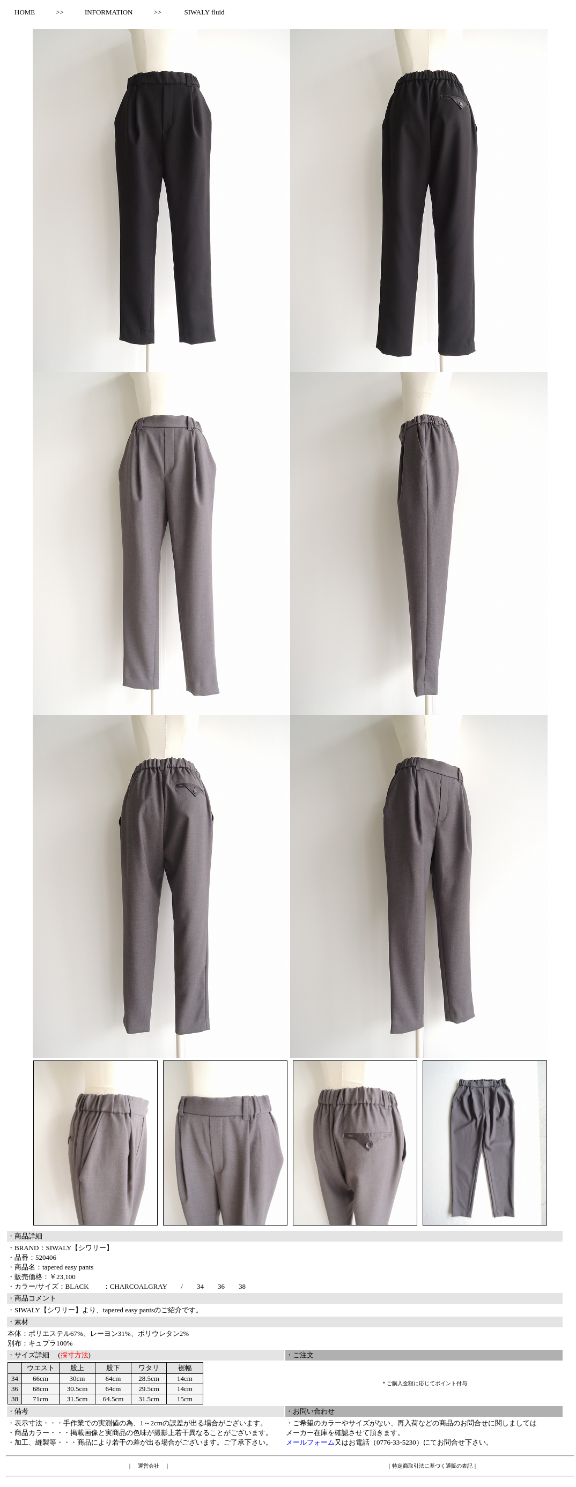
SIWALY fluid (204, 12)
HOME (21, 12)
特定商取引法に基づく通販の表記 (432, 1466)
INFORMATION (109, 12)
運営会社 (148, 1466)
